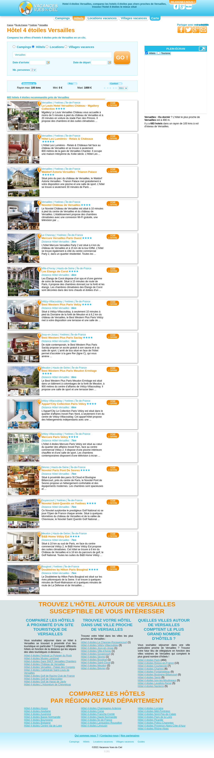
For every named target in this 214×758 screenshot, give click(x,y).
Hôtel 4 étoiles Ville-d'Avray (96, 651)
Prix (72, 84)
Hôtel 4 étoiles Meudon (93, 665)
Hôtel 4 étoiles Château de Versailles (44, 664)
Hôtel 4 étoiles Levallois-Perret (154, 683)
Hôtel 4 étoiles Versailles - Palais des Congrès (49, 667)
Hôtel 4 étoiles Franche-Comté (98, 714)
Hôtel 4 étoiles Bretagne (37, 722)
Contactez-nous (109, 735)
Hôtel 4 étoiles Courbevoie (152, 665)
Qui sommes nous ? (86, 735)
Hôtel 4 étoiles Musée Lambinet (41, 658)
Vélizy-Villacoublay (51, 301)
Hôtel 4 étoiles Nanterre (151, 686)
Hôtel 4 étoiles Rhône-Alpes (153, 728)
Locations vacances (102, 18)
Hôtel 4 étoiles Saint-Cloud (95, 662)
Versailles (46, 102)
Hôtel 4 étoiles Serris (149, 677)
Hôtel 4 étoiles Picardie (150, 719)
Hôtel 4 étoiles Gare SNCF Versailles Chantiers (50, 661)
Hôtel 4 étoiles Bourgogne (38, 719)
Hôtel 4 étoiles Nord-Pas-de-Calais (157, 714)
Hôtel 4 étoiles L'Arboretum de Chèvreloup (47, 684)
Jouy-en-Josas (49, 334)
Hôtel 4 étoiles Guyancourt (95, 653)
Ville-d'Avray (48, 268)
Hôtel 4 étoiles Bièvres (93, 668)
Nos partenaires (130, 735)
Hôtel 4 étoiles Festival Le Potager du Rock (48, 655)
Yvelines (58, 102)
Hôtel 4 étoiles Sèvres (93, 656)
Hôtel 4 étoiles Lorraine (150, 708)
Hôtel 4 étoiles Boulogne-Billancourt (157, 674)
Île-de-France (73, 102)
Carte (155, 18)
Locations (57, 47)
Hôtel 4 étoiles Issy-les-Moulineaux (157, 680)
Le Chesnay (48, 235)
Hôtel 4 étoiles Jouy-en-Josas (97, 648)
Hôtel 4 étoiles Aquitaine (37, 711)
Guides (141, 741)
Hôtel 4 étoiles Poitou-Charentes (156, 722)
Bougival (46, 566)
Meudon (45, 367)
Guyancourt (47, 500)
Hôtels (78, 18)
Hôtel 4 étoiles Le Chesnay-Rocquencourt (104, 642)
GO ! (122, 57)
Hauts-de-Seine (65, 268)
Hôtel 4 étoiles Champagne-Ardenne (101, 708)
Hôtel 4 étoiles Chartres (151, 668)
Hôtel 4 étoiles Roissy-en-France (156, 663)
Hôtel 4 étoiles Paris (149, 660)
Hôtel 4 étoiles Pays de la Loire (155, 717)
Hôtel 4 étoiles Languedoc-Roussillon (101, 722)
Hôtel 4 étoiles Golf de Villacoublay (43, 678)
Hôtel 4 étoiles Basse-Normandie (42, 717)
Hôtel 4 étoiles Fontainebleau (154, 671)
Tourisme (165, 53)
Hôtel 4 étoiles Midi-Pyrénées (154, 711)
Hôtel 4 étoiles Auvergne (37, 714)
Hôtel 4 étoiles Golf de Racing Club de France (49, 675)
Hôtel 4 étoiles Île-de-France (96, 719)
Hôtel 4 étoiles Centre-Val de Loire (43, 725)
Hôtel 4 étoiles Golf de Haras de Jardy (45, 681)
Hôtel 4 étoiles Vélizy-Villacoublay (99, 645)
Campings (62, 18)
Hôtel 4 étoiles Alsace (36, 708)
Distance (29, 84)
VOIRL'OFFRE (112, 104)
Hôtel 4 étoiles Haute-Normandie (99, 717)
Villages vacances (134, 18)
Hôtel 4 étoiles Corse (92, 711)
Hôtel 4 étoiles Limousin (94, 725)
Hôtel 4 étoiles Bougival (94, 659)
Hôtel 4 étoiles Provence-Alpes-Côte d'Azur (161, 725)
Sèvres (45, 467)
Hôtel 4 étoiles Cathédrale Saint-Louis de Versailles (46, 671)
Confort (115, 84)
